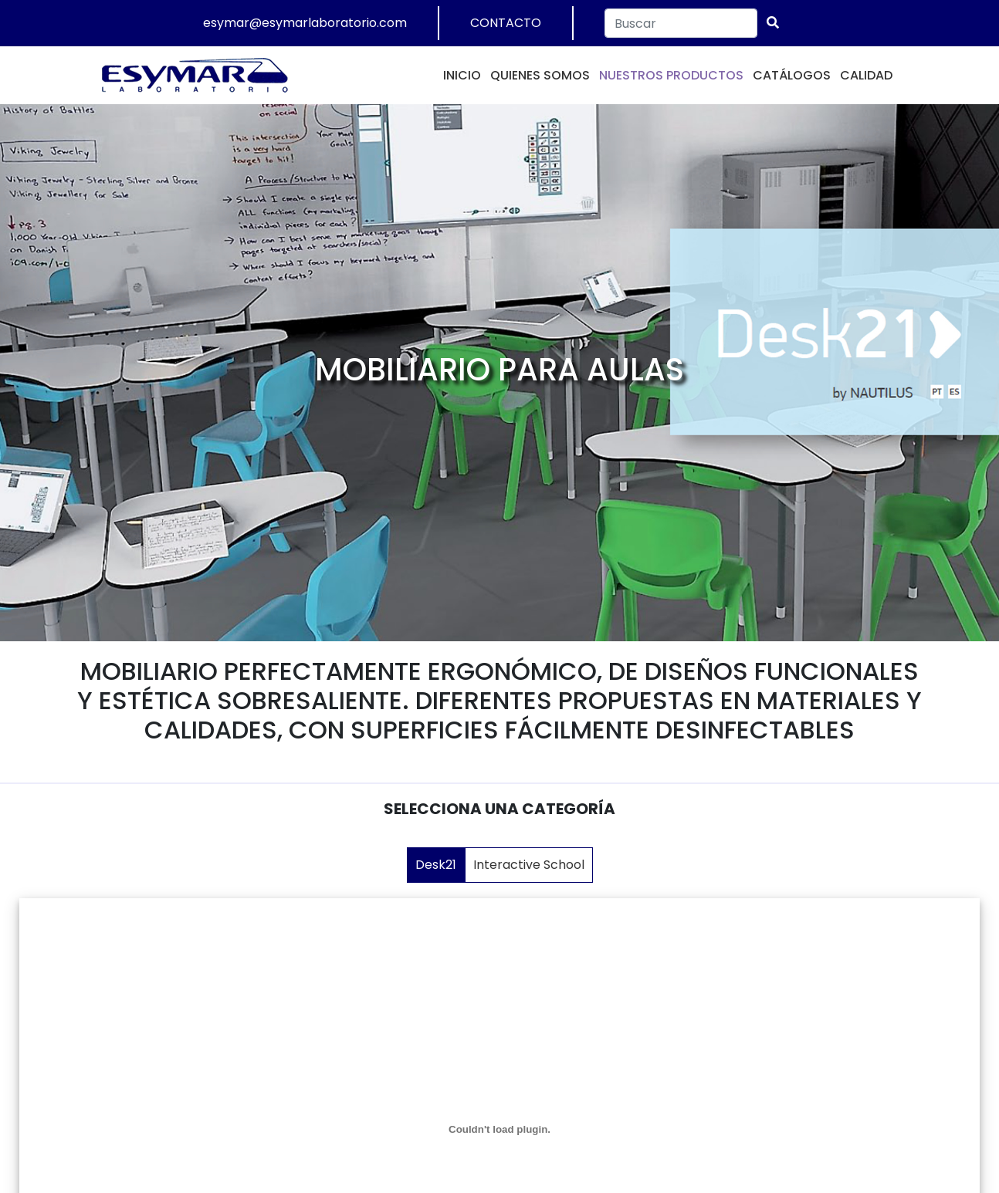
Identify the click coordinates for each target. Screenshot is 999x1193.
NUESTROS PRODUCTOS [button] (671, 75)
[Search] (680, 23)
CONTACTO (505, 23)
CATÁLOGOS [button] (792, 75)
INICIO (462, 75)
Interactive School (528, 865)
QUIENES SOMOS (540, 75)
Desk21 (435, 865)
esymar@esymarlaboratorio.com (305, 23)
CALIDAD (866, 75)
